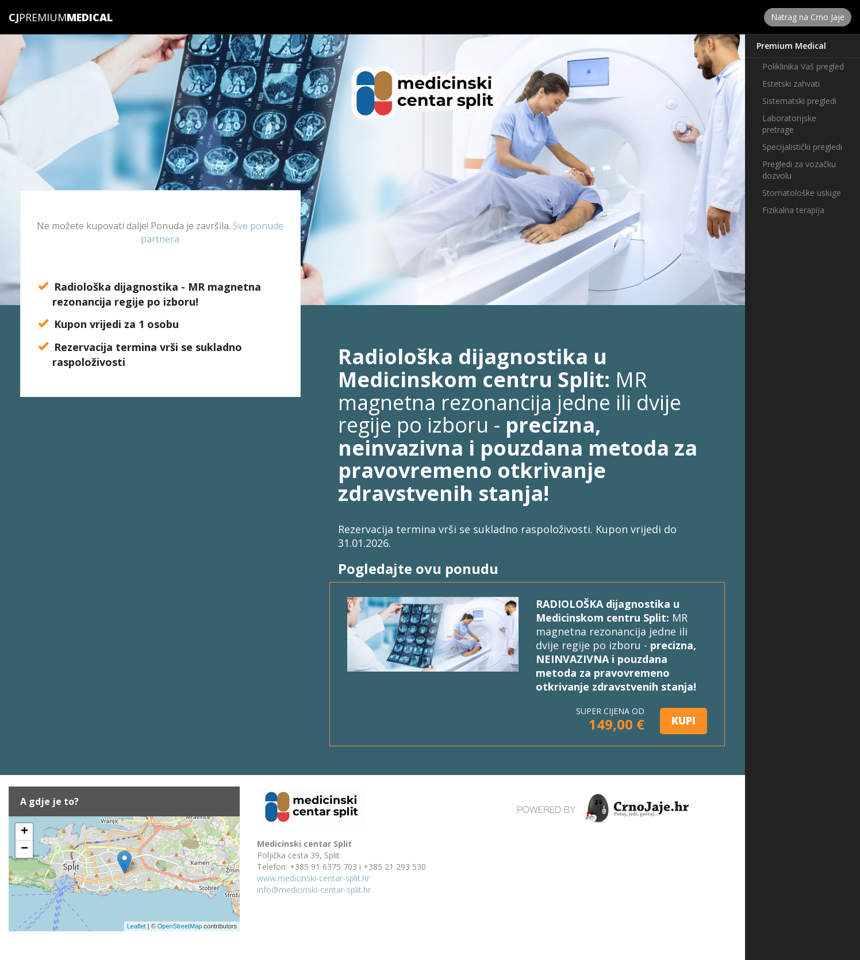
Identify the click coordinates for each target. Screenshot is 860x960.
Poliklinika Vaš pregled (803, 66)
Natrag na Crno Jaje (807, 16)
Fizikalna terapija (793, 210)
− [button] (24, 849)
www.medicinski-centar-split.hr (313, 878)
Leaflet (136, 926)
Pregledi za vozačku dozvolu (799, 170)
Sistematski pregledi (799, 100)
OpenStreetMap (180, 926)
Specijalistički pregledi (802, 146)
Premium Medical (791, 45)
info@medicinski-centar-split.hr (314, 889)
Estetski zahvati (791, 83)
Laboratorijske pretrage (789, 124)
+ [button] (24, 832)
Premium (38, 17)
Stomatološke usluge (801, 192)
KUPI (683, 720)
